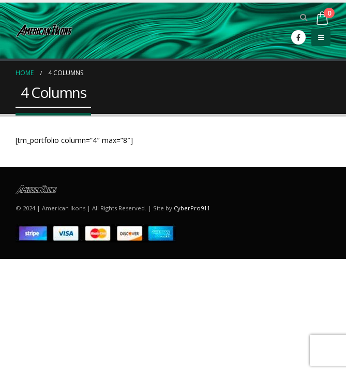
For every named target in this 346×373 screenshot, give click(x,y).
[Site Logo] (44, 30)
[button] (303, 17)
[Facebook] (298, 37)
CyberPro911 (192, 208)
